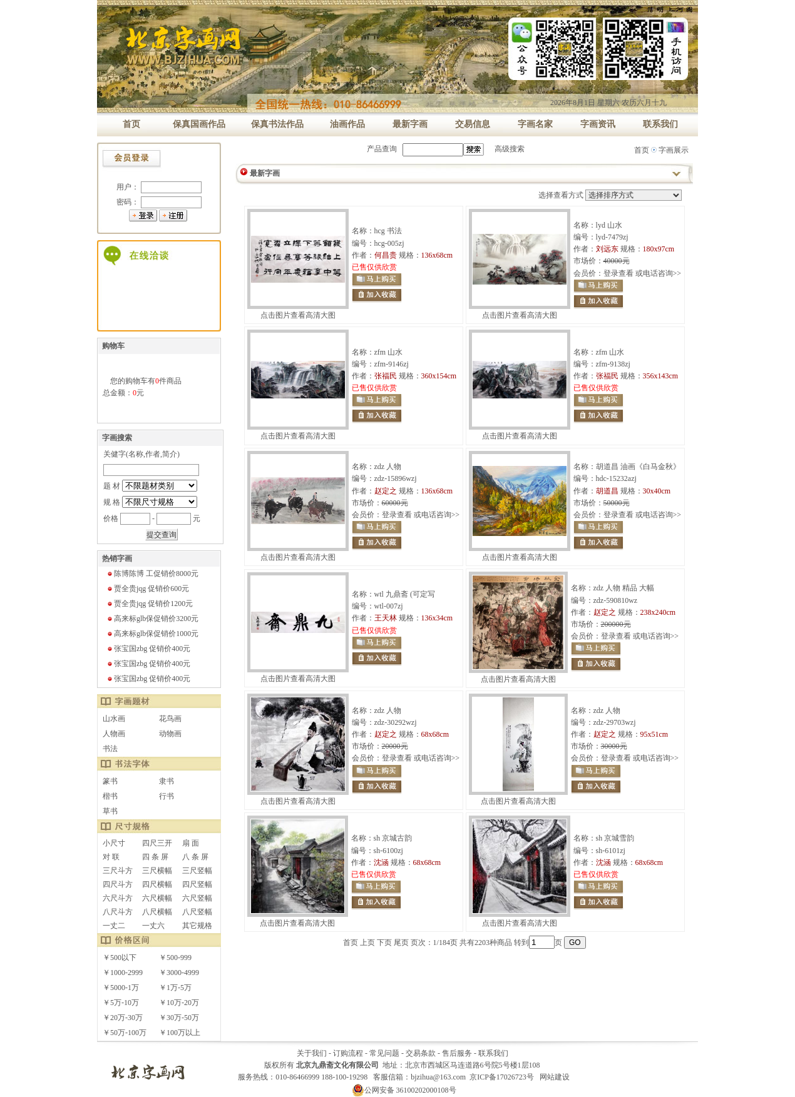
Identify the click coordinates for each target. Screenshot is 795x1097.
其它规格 (197, 925)
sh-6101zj (610, 850)
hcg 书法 (388, 230)
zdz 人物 (388, 466)
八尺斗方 (118, 911)
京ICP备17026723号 (501, 1077)
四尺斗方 (118, 884)
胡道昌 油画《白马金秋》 (638, 466)
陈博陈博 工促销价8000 (152, 573)
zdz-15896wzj (395, 478)
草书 (110, 811)
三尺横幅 (157, 870)
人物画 (114, 733)
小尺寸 (114, 843)
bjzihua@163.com (438, 1077)
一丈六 (153, 925)
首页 (641, 150)
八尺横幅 (157, 911)
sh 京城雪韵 (615, 838)
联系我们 (493, 1053)
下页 (384, 942)
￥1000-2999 (123, 972)
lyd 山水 (609, 225)
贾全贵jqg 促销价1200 (149, 603)
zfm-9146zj (391, 364)
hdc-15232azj (616, 478)
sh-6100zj (388, 850)
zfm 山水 (388, 352)
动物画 (170, 733)
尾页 (401, 942)
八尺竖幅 (197, 911)
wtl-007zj (388, 606)
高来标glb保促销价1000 (152, 633)
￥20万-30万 (123, 1017)
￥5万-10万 (121, 1002)
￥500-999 (175, 957)
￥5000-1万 (121, 987)
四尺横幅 (157, 884)
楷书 (110, 796)
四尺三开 (157, 843)
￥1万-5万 (175, 987)
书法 (110, 748)
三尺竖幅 (197, 870)
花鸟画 (170, 718)
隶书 (166, 781)
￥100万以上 (179, 1032)
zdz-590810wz (615, 600)
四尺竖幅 (197, 884)
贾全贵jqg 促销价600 (148, 588)
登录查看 (618, 273)
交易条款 (421, 1053)
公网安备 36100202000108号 (404, 1090)
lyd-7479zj (612, 237)
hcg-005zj (389, 243)
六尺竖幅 (197, 898)
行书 (166, 796)
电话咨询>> (662, 273)
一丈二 (114, 925)
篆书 (110, 781)
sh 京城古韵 (393, 838)
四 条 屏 (155, 856)
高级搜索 (510, 148)
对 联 (111, 856)
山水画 (114, 718)
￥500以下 (119, 957)
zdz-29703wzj (614, 722)
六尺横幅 (157, 898)
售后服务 (457, 1053)
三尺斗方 (118, 870)
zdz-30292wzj (395, 722)
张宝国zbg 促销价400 (148, 648)
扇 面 (190, 843)
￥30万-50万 (179, 1017)
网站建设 (555, 1077)
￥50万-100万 (124, 1032)
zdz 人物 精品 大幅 (624, 588)
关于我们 (312, 1053)
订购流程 (348, 1053)
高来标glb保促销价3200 (152, 618)
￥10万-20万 (179, 1002)
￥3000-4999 (179, 972)
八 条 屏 (195, 856)
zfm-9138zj (613, 364)
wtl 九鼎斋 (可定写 (404, 594)
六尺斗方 (118, 898)
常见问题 (384, 1053)
